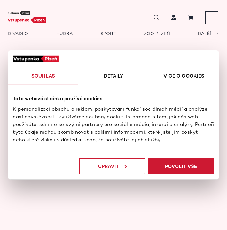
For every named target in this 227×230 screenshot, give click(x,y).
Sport (108, 33)
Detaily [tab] (113, 76)
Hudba (64, 33)
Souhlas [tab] (43, 76)
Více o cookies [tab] (183, 76)
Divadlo (18, 33)
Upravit (112, 166)
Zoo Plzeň (157, 33)
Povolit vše (181, 166)
